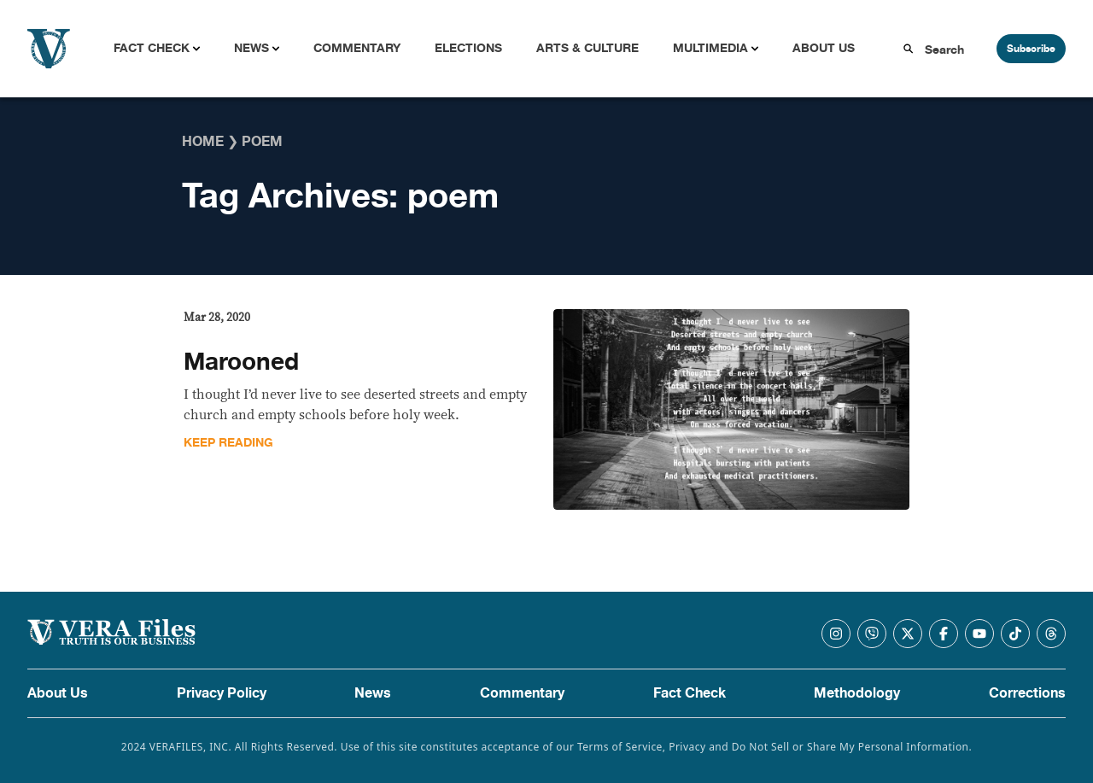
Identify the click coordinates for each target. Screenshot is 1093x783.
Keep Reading (228, 443)
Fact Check (152, 48)
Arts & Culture (587, 48)
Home (203, 142)
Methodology (857, 693)
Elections (468, 48)
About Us (823, 48)
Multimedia (710, 48)
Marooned (241, 362)
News (251, 48)
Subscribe (1031, 48)
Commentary (356, 48)
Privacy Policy (221, 693)
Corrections (1027, 693)
